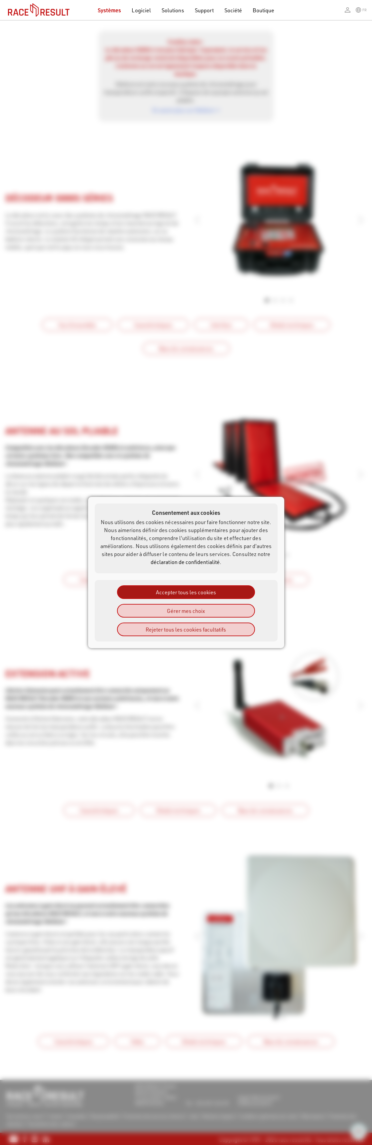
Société (233, 10)
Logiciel (141, 10)
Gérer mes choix (186, 610)
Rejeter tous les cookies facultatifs (186, 629)
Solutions (173, 10)
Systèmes (109, 10)
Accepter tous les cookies (186, 592)
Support (204, 10)
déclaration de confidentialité (185, 561)
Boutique (263, 10)
